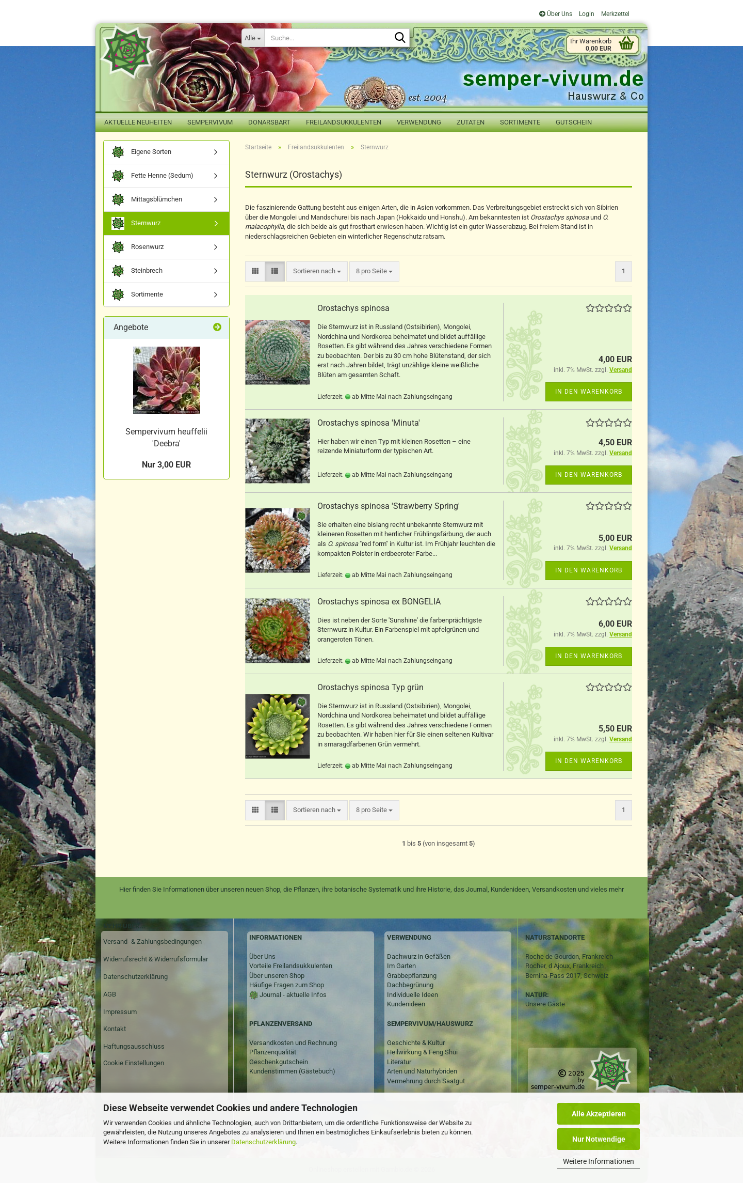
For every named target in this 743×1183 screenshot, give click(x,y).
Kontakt (114, 1029)
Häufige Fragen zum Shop (286, 985)
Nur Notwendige (598, 1139)
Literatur (399, 1062)
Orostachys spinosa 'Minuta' (368, 423)
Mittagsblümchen (146, 199)
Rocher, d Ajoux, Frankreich (564, 966)
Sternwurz (135, 223)
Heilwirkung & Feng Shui (422, 1052)
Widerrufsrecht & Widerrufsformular (155, 959)
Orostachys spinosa (353, 308)
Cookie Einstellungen (133, 1063)
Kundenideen (406, 1004)
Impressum (120, 1012)
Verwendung (419, 122)
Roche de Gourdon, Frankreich (569, 956)
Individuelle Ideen (412, 995)
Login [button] (585, 14)
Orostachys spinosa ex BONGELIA (379, 601)
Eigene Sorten (141, 152)
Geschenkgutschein (278, 1062)
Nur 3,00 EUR (166, 465)
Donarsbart (269, 122)
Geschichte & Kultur (416, 1043)
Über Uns (555, 14)
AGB (109, 994)
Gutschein (574, 122)
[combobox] (317, 271)
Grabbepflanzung (412, 975)
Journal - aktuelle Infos (292, 995)
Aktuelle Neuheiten (138, 122)
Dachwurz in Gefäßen (418, 956)
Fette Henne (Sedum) (152, 175)
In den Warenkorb (588, 391)
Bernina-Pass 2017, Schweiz (566, 975)
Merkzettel (614, 14)
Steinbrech (137, 270)
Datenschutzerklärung (263, 1142)
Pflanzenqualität (272, 1052)
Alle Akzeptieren (599, 1114)
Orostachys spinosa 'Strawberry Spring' (388, 506)
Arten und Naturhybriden (422, 1071)
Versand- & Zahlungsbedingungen (152, 941)
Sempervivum (210, 122)
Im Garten (401, 966)
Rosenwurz (137, 247)
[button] (255, 271)
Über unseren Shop (276, 975)
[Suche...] (252, 37)
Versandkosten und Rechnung (293, 1043)
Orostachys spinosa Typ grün (370, 687)
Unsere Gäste (545, 1004)
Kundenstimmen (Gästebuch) (292, 1071)
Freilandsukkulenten (343, 122)
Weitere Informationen (598, 1161)
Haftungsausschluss (134, 1046)
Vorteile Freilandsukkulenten (290, 966)
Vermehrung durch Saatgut (426, 1081)
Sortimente (520, 122)
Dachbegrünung (410, 985)
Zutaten (470, 122)
